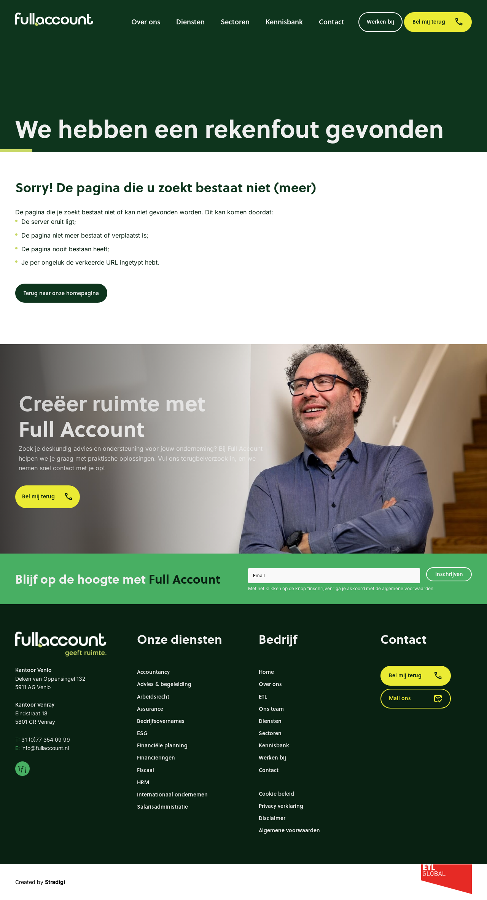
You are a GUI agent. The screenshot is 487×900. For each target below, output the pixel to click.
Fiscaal (145, 770)
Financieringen (156, 757)
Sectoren (235, 22)
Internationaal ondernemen (172, 794)
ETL (263, 697)
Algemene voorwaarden (289, 830)
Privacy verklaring (281, 806)
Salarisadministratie (162, 807)
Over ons (145, 22)
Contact (331, 22)
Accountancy (153, 672)
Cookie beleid (276, 794)
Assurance (150, 709)
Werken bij (380, 22)
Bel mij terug (437, 22)
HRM (143, 782)
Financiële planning (162, 745)
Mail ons (415, 698)
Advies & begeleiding (164, 684)
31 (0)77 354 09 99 (42, 739)
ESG (142, 733)
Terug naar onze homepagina (61, 293)
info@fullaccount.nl (42, 748)
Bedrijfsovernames (161, 721)
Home (266, 672)
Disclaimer (272, 818)
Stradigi (55, 882)
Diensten (190, 22)
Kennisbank (284, 22)
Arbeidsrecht (153, 697)
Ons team (271, 709)
